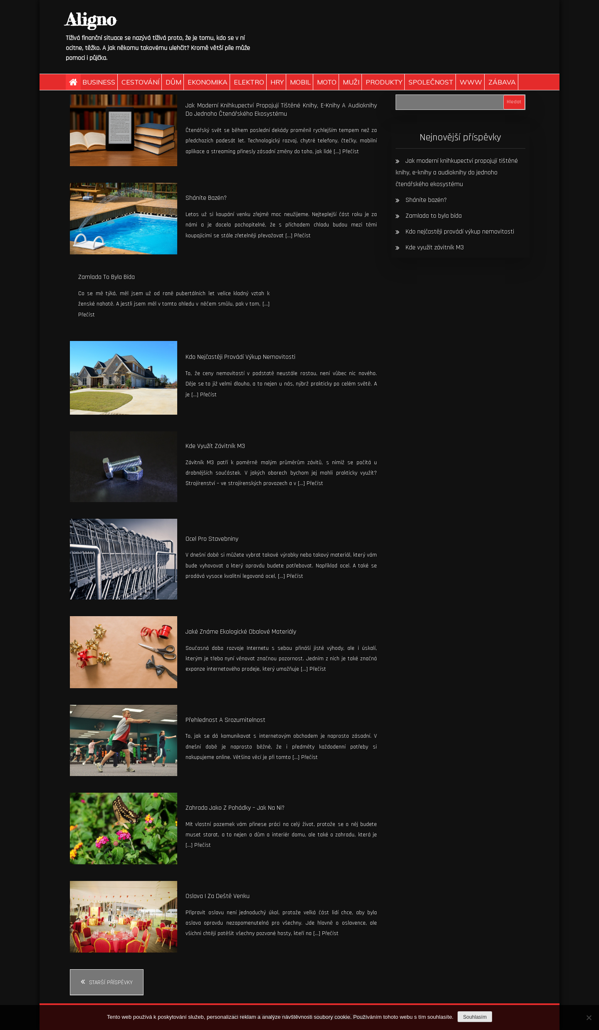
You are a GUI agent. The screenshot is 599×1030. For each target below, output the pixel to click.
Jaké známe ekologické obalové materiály (241, 631)
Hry (277, 82)
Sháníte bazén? (206, 198)
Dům (173, 82)
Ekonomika (208, 82)
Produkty (384, 82)
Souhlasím (475, 1017)
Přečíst (350, 151)
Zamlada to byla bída (106, 277)
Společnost (430, 82)
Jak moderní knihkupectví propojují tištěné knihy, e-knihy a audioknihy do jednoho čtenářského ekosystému (281, 110)
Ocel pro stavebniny (212, 539)
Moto (327, 82)
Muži (351, 82)
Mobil (300, 82)
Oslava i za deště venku (218, 896)
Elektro (249, 82)
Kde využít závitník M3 (215, 446)
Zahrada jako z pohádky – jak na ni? (235, 808)
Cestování (140, 82)
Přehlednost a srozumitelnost (225, 720)
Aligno (91, 19)
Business (98, 82)
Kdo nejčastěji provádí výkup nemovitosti (240, 357)
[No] (588, 1017)
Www (471, 82)
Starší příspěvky (111, 982)
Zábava (502, 82)
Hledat (514, 102)
